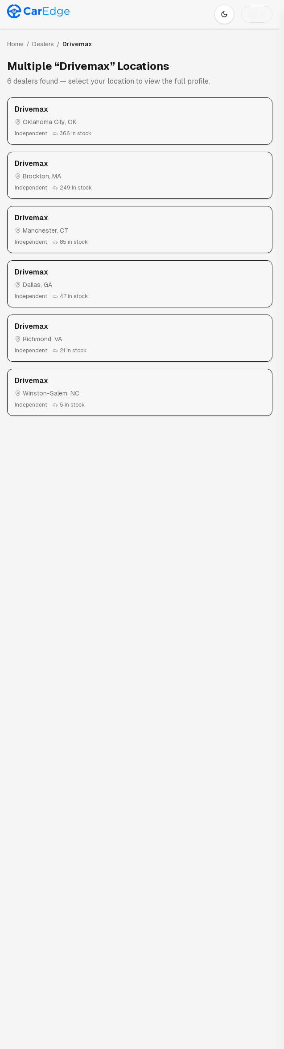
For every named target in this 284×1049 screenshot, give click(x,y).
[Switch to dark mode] (224, 14)
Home (15, 44)
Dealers (43, 44)
